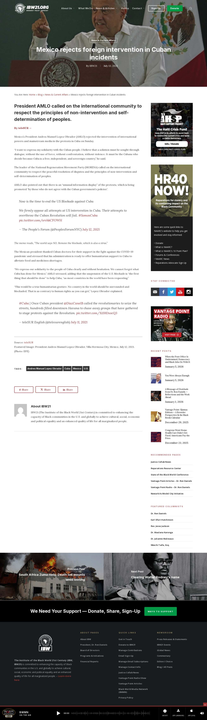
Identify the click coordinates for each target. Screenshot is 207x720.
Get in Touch (125, 639)
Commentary (163, 655)
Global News (163, 650)
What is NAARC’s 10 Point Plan (171, 250)
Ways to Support (160, 611)
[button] (58, 713)
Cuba (67, 368)
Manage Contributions (130, 650)
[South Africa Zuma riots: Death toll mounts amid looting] (52, 576)
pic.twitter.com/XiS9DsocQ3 (96, 313)
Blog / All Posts (164, 667)
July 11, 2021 (79, 322)
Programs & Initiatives (92, 655)
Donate (159, 243)
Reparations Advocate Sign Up (170, 262)
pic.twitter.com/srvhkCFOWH (40, 220)
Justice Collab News (161, 461)
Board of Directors (90, 650)
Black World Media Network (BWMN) (133, 690)
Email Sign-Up (126, 655)
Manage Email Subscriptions (133, 661)
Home (32, 94)
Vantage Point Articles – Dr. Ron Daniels (171, 481)
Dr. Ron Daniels (159, 513)
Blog (40, 94)
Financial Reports (89, 661)
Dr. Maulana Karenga (162, 532)
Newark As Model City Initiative (167, 493)
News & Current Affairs (103, 40)
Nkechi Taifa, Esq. (160, 545)
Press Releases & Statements (172, 639)
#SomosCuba (88, 215)
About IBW (85, 639)
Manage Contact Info (129, 667)
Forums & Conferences (167, 254)
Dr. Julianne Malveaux (162, 538)
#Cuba (24, 303)
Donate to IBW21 (127, 644)
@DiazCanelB (73, 303)
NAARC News (162, 258)
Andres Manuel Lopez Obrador (44, 368)
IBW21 (93, 65)
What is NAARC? (163, 247)
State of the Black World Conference (170, 474)
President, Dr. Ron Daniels (93, 644)
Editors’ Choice (165, 661)
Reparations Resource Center (166, 468)
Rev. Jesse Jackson (160, 526)
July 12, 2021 (91, 229)
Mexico (77, 368)
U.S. (86, 368)
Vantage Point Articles (130, 683)
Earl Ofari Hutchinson (162, 519)
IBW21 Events (163, 644)
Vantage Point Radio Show (132, 678)
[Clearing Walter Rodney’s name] (155, 576)
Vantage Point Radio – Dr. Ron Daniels (170, 487)
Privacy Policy (126, 697)
